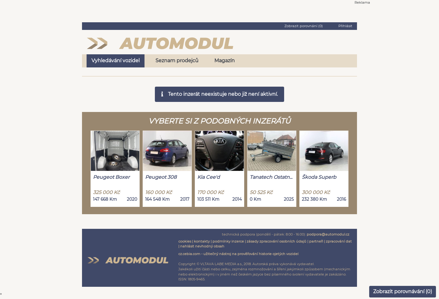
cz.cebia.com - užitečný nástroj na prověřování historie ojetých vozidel (238, 254)
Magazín (224, 60)
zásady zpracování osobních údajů (276, 241)
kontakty (202, 241)
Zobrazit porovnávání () (402, 291)
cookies (184, 241)
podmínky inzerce (228, 241)
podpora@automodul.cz (328, 234)
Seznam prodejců (176, 60)
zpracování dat (339, 241)
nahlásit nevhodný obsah (202, 246)
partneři (316, 241)
